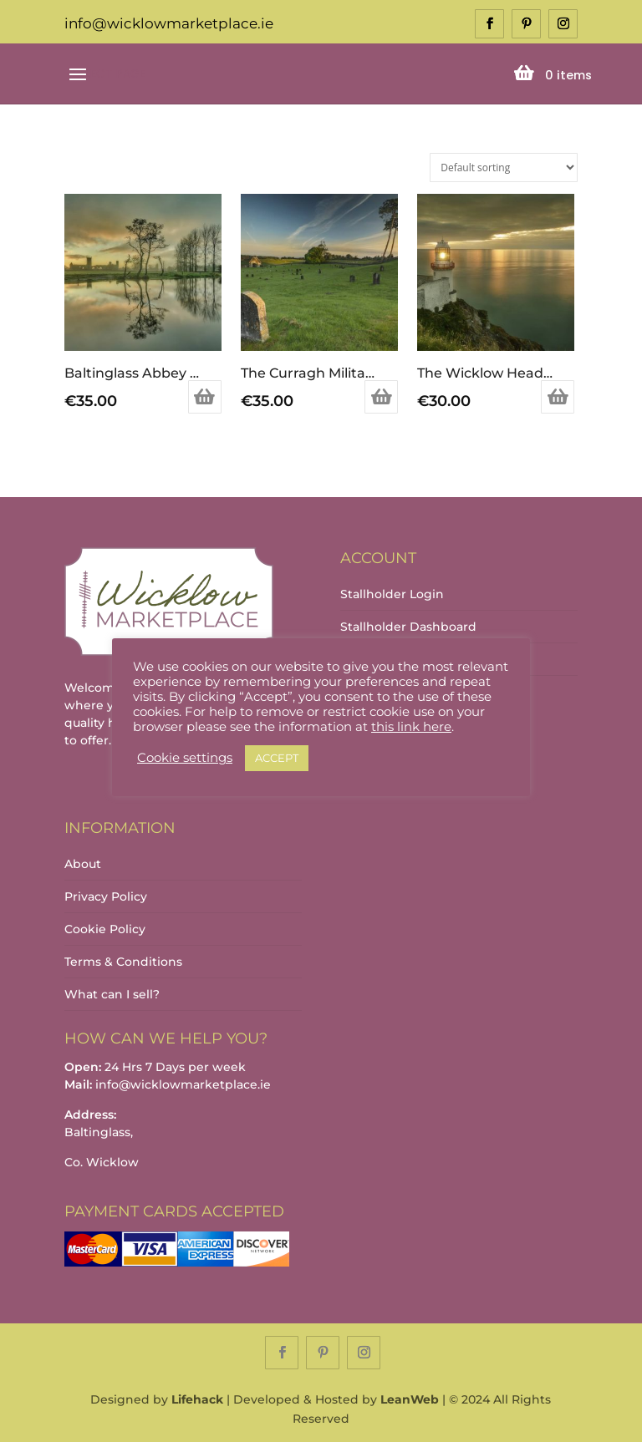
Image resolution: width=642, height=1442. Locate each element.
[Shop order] (504, 167)
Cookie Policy (104, 929)
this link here (411, 726)
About (82, 863)
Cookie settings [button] (184, 757)
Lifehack (197, 1399)
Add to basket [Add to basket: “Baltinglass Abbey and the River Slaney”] (205, 397)
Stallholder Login (392, 594)
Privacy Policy (105, 896)
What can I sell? (112, 994)
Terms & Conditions (123, 961)
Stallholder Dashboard (408, 626)
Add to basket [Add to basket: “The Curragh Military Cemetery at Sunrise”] (381, 397)
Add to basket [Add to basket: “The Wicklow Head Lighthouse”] (557, 397)
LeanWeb (409, 1399)
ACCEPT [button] (276, 757)
